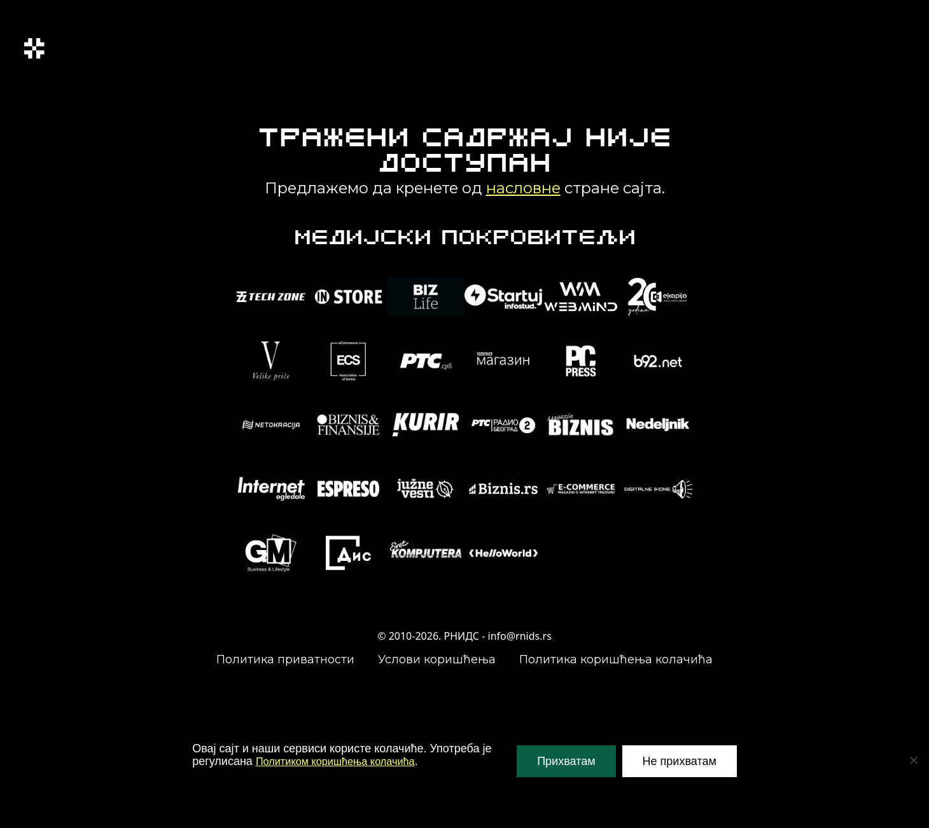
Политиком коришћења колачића (343, 761)
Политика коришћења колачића (616, 659)
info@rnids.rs (520, 636)
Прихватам (566, 761)
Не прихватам (679, 761)
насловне (523, 188)
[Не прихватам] (913, 760)
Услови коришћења (437, 659)
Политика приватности (285, 659)
